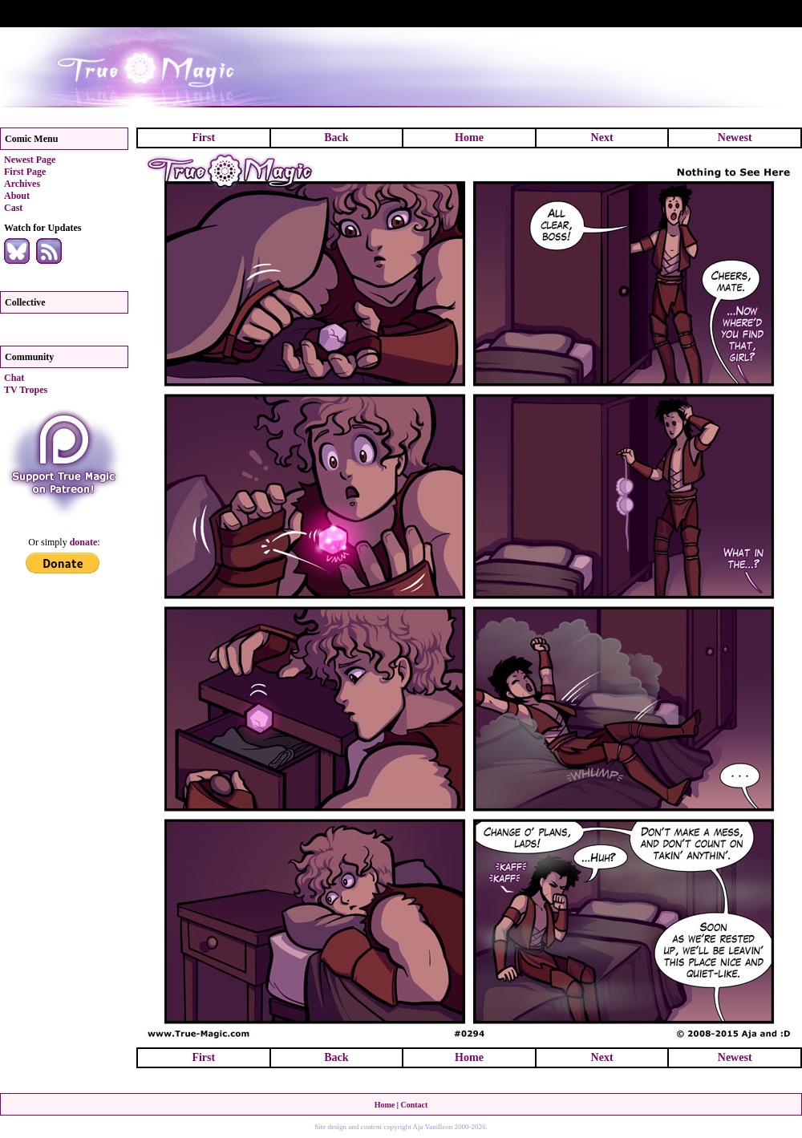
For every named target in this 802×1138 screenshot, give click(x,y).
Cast (13, 207)
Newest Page (29, 159)
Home (469, 138)
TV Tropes (25, 389)
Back (336, 138)
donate (84, 542)
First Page (25, 171)
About (17, 195)
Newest (735, 138)
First (203, 138)
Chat (14, 377)
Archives (22, 183)
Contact (413, 1104)
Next (602, 138)
